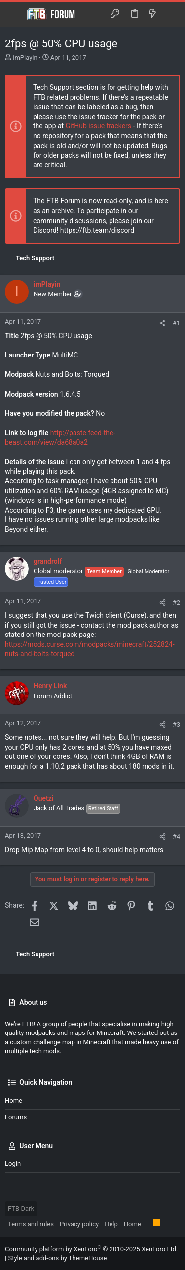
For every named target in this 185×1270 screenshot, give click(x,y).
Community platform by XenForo (91, 1249)
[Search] (170, 14)
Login (13, 1163)
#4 (176, 836)
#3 (176, 724)
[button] (15, 14)
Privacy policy (79, 1224)
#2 (176, 602)
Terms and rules (31, 1224)
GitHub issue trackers (98, 126)
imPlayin (25, 57)
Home (13, 1100)
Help (111, 1224)
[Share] (162, 323)
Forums (16, 1117)
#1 (176, 323)
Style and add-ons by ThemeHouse (57, 1258)
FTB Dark (21, 1208)
